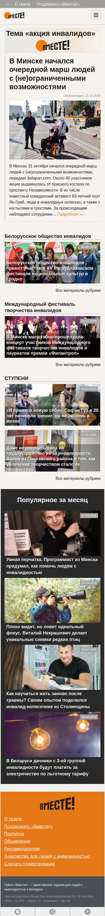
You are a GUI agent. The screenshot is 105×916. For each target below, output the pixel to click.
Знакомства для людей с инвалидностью (47, 856)
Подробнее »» (71, 214)
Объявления (17, 841)
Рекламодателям (22, 848)
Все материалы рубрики (78, 290)
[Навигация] (96, 15)
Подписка (14, 833)
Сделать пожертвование (29, 863)
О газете (23, 4)
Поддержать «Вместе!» (58, 4)
